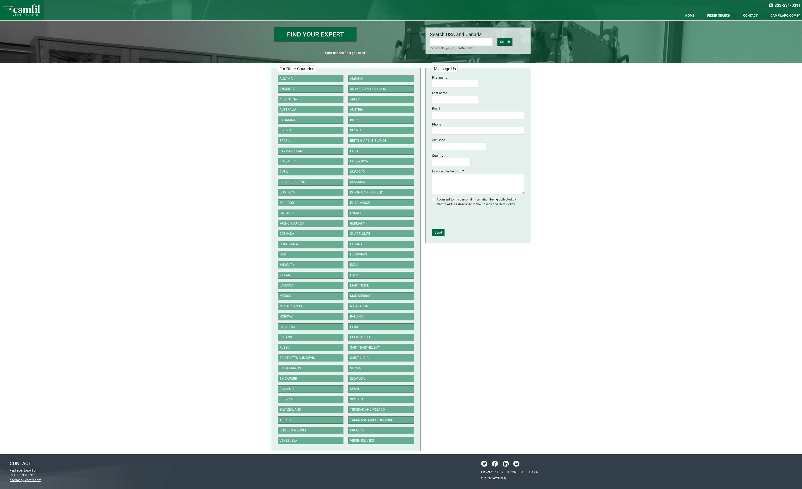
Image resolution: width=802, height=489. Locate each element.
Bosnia (356, 130)
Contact (750, 15)
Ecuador (286, 203)
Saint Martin (290, 368)
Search (505, 42)
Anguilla (287, 89)
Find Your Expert (21, 470)
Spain (354, 389)
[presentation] (462, 218)
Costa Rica (359, 161)
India (354, 265)
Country (437, 156)
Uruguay (357, 430)
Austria (356, 109)
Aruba (355, 99)
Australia (287, 109)
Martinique (359, 285)
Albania (286, 78)
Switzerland (290, 409)
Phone (436, 124)
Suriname (287, 399)
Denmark (357, 182)
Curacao (357, 172)
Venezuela (288, 440)
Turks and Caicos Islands (371, 420)
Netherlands (290, 306)
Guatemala (288, 244)
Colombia (287, 161)
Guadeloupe (360, 234)
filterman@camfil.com (25, 480)
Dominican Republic (366, 192)
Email (436, 109)
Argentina (288, 99)
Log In (533, 472)
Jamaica (286, 285)
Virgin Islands (362, 440)
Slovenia (286, 389)
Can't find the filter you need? (346, 53)
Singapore (288, 379)
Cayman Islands (292, 151)
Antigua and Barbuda (368, 89)
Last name (439, 93)
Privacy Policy (492, 472)
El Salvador (360, 203)
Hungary (286, 265)
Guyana (356, 244)
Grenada (286, 234)
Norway (286, 316)
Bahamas (287, 120)
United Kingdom (292, 430)
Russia (284, 347)
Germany (357, 223)
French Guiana (291, 223)
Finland (286, 213)
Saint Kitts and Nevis (297, 358)
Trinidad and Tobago (367, 409)
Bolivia (285, 130)
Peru (354, 327)
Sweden (356, 399)
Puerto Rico (360, 337)
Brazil (284, 141)
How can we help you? (448, 171)
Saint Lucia (359, 358)
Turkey (285, 420)
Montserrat (360, 296)
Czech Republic (292, 182)
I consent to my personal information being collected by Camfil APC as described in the (476, 201)
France (356, 213)
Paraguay (287, 327)
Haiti (283, 254)
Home (689, 15)
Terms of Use (516, 472)
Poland (285, 337)
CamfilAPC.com (785, 15)
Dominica (287, 192)
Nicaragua (359, 306)
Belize (355, 120)
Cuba (283, 172)
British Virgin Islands (368, 141)
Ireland (285, 275)
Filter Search (718, 15)
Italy (354, 275)
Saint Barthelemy (365, 347)
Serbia (355, 368)
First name (439, 77)
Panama (356, 316)
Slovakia (357, 379)
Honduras (358, 254)
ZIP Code (438, 140)
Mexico (285, 296)
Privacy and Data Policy (498, 204)
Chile (354, 151)
